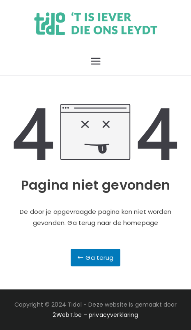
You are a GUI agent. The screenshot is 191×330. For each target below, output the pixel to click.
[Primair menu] (95, 61)
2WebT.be (67, 315)
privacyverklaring (113, 315)
